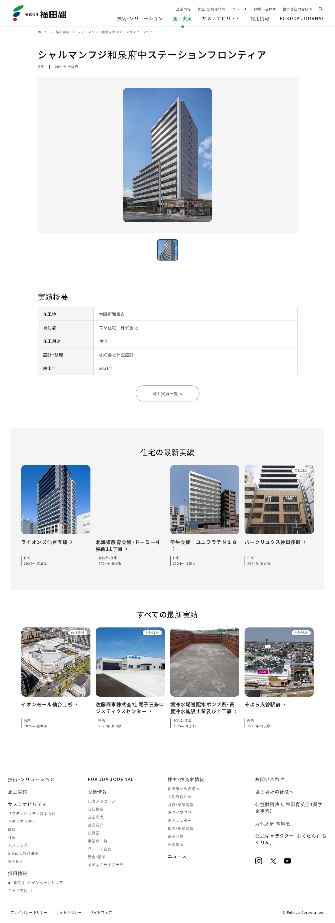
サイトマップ (101, 912)
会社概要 (96, 809)
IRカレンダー (180, 820)
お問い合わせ (269, 779)
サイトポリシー (69, 912)
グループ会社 (100, 848)
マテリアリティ (22, 821)
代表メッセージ (102, 801)
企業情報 (97, 791)
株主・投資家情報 (186, 779)
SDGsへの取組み (23, 853)
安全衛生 (16, 861)
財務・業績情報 (181, 804)
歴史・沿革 (97, 856)
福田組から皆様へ (184, 788)
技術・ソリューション (31, 779)
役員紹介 (96, 824)
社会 (12, 837)
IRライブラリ (180, 812)
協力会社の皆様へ (274, 791)
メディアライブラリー (108, 864)
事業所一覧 (98, 840)
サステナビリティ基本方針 (32, 813)
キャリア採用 (20, 890)
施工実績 (17, 791)
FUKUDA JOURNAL (111, 779)
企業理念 (96, 817)
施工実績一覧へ (167, 393)
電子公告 (176, 836)
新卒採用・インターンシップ (38, 882)
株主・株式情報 (181, 828)
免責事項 (176, 844)
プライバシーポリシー (29, 912)
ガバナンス (18, 845)
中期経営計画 (180, 796)
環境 (12, 829)
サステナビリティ (27, 804)
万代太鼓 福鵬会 (273, 823)
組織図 (94, 832)
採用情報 (17, 873)
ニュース (177, 856)
